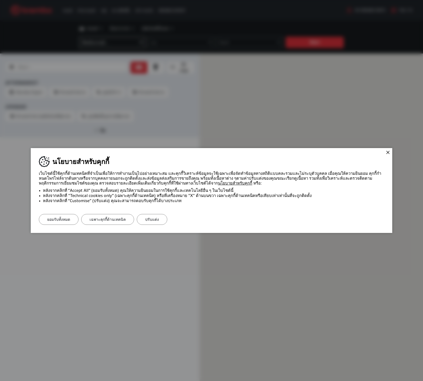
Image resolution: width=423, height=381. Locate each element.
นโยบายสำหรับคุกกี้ (235, 183)
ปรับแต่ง (152, 219)
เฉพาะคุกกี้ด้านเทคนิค (108, 219)
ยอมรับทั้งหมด (58, 219)
